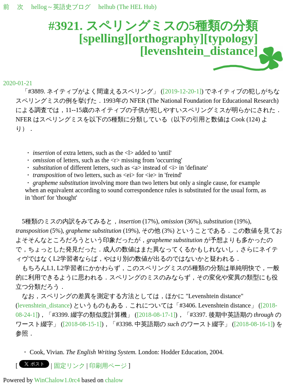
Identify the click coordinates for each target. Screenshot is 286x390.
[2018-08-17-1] (156, 314)
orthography (165, 38)
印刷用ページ (108, 365)
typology (231, 38)
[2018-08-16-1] (253, 324)
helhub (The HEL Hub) (127, 7)
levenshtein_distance (199, 51)
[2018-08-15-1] (82, 324)
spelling (103, 38)
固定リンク (69, 365)
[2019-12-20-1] (182, 91)
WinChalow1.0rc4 (57, 380)
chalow (114, 380)
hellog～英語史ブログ (61, 7)
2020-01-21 (17, 83)
